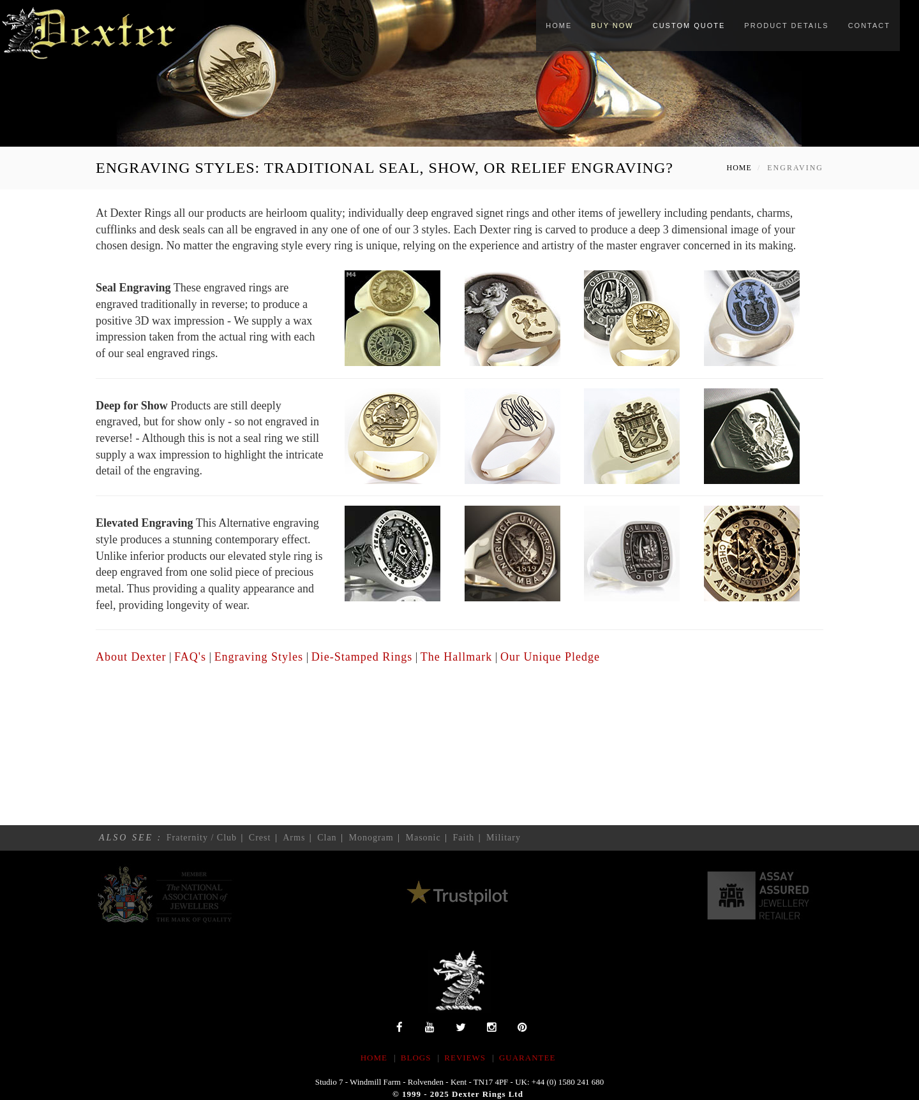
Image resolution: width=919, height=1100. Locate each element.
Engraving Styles (259, 656)
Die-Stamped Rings (362, 656)
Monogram (370, 837)
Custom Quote (689, 25)
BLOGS (416, 1057)
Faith (464, 837)
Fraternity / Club (202, 837)
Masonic (422, 837)
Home (559, 25)
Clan (326, 837)
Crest (260, 837)
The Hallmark (456, 656)
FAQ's (190, 656)
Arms (294, 837)
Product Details (786, 25)
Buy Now (612, 25)
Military (503, 837)
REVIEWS (465, 1057)
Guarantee (527, 1057)
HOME (374, 1057)
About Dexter (131, 656)
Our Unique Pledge (550, 656)
